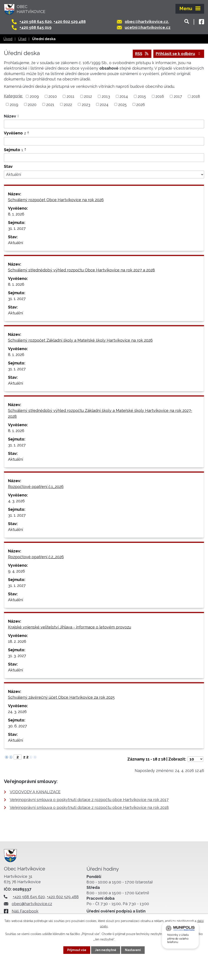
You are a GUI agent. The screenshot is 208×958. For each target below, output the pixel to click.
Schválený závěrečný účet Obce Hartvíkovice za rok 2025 (61, 697)
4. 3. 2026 (16, 501)
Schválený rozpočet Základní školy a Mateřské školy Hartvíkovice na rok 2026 (80, 340)
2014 (124, 96)
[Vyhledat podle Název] (104, 124)
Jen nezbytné (105, 950)
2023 (86, 104)
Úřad (22, 39)
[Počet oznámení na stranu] (195, 759)
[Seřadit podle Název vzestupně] (18, 115)
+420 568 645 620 (36, 21)
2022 (68, 104)
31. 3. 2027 (17, 655)
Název (10, 116)
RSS (142, 53)
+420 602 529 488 (70, 21)
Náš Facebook (25, 911)
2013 (106, 96)
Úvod (7, 39)
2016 (160, 96)
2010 (52, 96)
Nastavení (133, 950)
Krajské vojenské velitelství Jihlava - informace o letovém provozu (69, 627)
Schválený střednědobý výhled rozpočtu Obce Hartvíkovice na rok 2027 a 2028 (81, 270)
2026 (140, 104)
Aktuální (15, 242)
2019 (14, 104)
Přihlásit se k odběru (179, 53)
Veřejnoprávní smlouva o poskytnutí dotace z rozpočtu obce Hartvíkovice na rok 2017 (89, 799)
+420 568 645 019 (35, 27)
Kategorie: (13, 96)
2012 (88, 96)
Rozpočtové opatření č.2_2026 (36, 557)
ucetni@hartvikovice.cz (147, 27)
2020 (32, 104)
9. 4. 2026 (16, 571)
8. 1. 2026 (16, 214)
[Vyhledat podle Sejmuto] (104, 157)
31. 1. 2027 (17, 228)
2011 (70, 96)
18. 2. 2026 (17, 641)
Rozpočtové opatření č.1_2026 (36, 486)
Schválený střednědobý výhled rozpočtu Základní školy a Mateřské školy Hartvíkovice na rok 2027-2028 (100, 413)
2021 (50, 104)
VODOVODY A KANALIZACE (35, 792)
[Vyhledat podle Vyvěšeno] (104, 141)
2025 (122, 104)
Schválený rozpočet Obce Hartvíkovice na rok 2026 (56, 199)
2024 (104, 104)
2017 (178, 96)
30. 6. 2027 (17, 726)
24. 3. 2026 (17, 711)
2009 (34, 96)
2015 (142, 96)
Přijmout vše (76, 950)
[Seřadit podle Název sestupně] (18, 117)
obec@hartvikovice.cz (146, 21)
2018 (196, 96)
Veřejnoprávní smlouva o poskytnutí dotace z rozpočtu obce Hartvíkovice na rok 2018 (89, 807)
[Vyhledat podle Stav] (104, 174)
